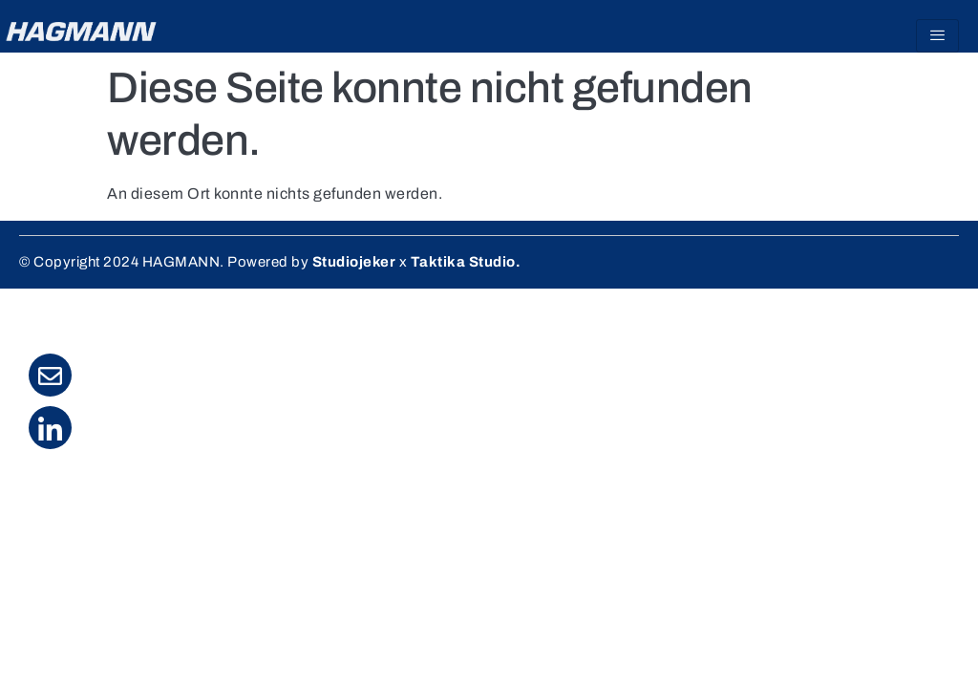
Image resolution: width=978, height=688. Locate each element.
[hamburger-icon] (937, 36)
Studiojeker (354, 261)
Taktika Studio (463, 261)
